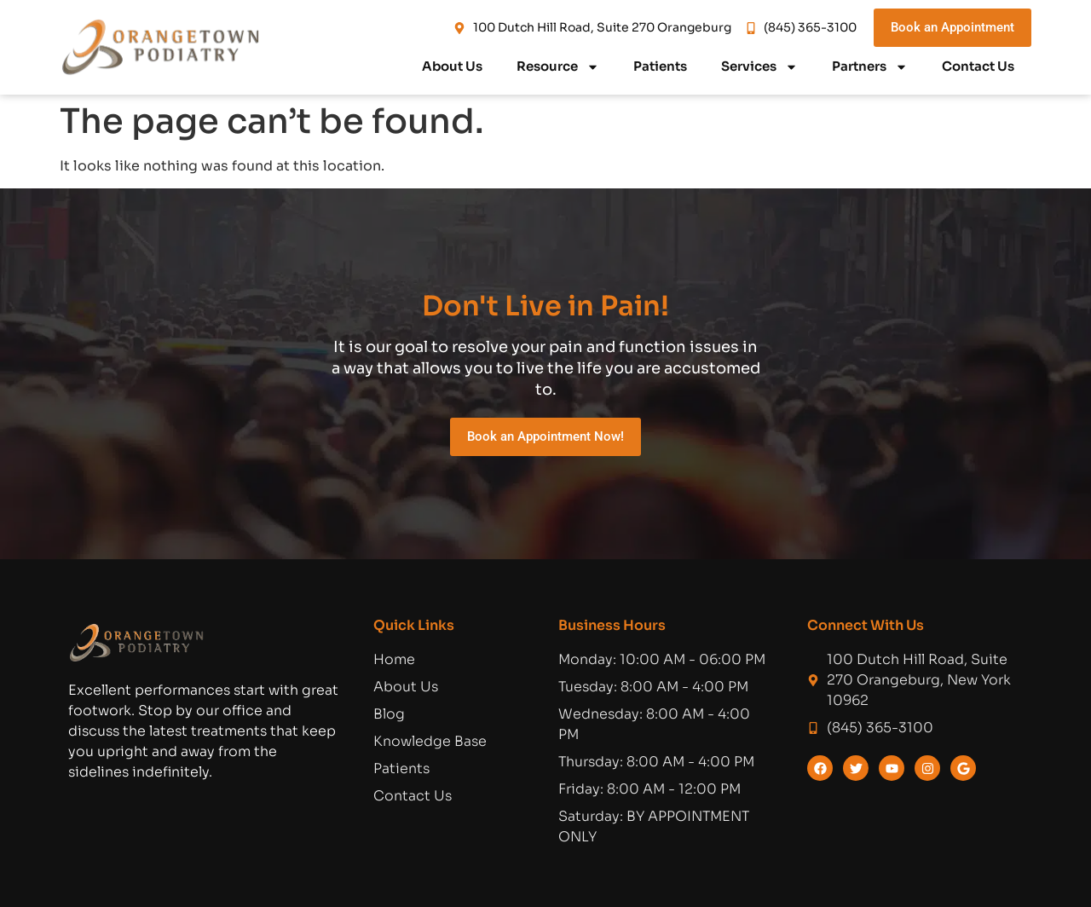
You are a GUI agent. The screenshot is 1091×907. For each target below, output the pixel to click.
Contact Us (978, 66)
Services (759, 67)
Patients (660, 66)
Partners (870, 67)
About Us (452, 66)
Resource (558, 67)
